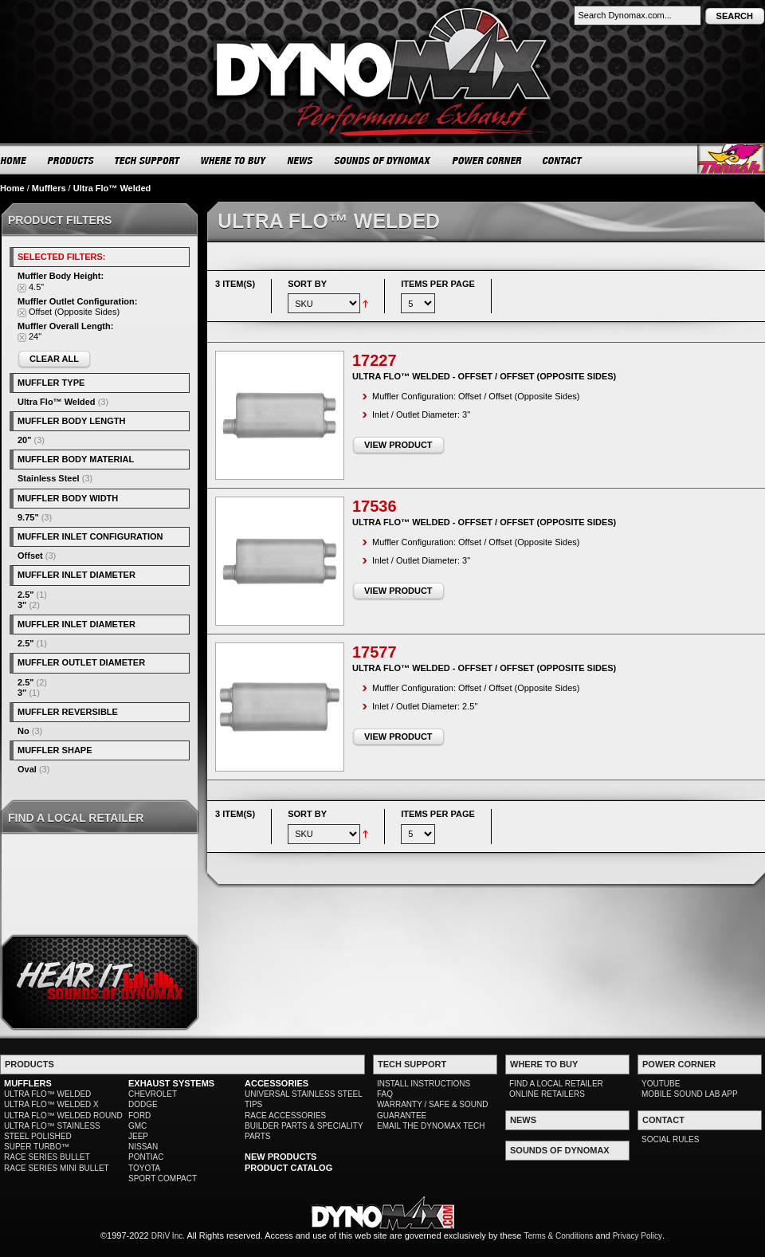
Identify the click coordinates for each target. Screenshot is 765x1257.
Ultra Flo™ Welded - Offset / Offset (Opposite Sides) (484, 376)
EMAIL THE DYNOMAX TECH (430, 1125)
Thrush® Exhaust (731, 159)
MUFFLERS (28, 1083)
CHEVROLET (152, 1094)
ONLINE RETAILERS (547, 1094)
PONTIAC (145, 1157)
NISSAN (143, 1146)
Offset (30, 555)
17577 (374, 652)
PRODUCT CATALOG (288, 1168)
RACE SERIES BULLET (47, 1157)
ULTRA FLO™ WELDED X (51, 1104)
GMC (137, 1125)
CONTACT (563, 160)
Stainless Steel (49, 478)
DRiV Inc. (168, 1235)
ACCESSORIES (276, 1083)
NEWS (300, 160)
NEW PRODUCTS (280, 1156)
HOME (13, 160)
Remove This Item (22, 288)
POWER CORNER (487, 160)
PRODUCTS (71, 160)
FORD (139, 1115)
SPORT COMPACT (162, 1178)
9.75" (28, 517)
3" (22, 605)
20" (24, 440)
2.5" (26, 594)
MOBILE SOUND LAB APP (689, 1094)
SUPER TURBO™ (36, 1146)
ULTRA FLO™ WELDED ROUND (63, 1115)
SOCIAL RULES (670, 1139)
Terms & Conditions (559, 1235)
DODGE (143, 1104)
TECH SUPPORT (148, 160)
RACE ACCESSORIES (285, 1115)
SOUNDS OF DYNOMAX (383, 160)
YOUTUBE (660, 1083)
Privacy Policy (637, 1235)
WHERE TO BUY (234, 160)
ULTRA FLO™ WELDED (47, 1094)
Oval (27, 769)
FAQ (385, 1094)
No (23, 731)
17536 (374, 506)
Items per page (438, 284)
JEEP (138, 1136)
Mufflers (49, 188)
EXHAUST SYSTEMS (171, 1083)
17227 (374, 360)
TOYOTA (144, 1168)
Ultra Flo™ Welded (57, 402)
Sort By (307, 284)
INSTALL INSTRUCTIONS (423, 1083)
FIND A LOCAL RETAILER (556, 1083)
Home (12, 188)
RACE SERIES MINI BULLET (56, 1168)
